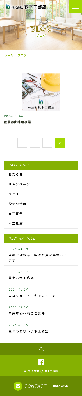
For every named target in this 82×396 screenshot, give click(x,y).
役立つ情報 (18, 204)
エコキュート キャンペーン (41, 293)
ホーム (8, 55)
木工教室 (16, 223)
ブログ (14, 194)
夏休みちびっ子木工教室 (41, 328)
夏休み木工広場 (41, 275)
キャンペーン (19, 184)
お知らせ (16, 174)
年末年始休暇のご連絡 (41, 310)
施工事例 (16, 213)
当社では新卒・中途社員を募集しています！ (41, 254)
